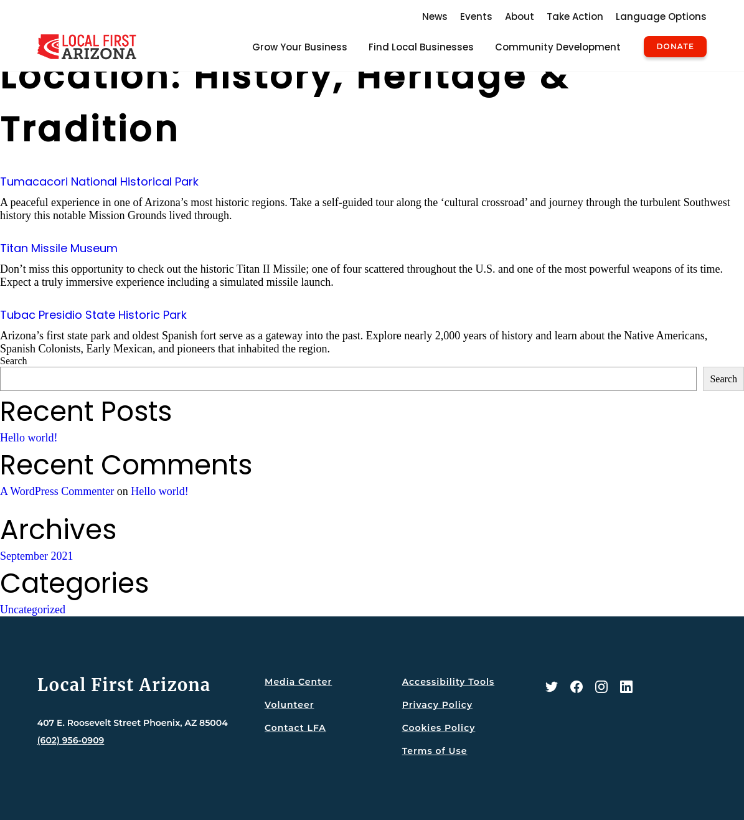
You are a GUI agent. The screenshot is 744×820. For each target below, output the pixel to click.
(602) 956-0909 (71, 740)
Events (476, 16)
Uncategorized (32, 609)
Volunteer (289, 704)
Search (13, 361)
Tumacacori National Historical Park (99, 181)
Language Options (661, 16)
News (435, 16)
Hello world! (28, 437)
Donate (675, 46)
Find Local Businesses (421, 47)
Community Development (558, 47)
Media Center (298, 681)
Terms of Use (435, 750)
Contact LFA (295, 727)
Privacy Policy (437, 704)
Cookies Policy (439, 727)
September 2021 (36, 556)
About (519, 16)
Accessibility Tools (448, 681)
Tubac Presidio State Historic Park (93, 315)
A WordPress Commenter (57, 491)
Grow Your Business (299, 47)
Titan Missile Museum (59, 248)
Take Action (575, 16)
